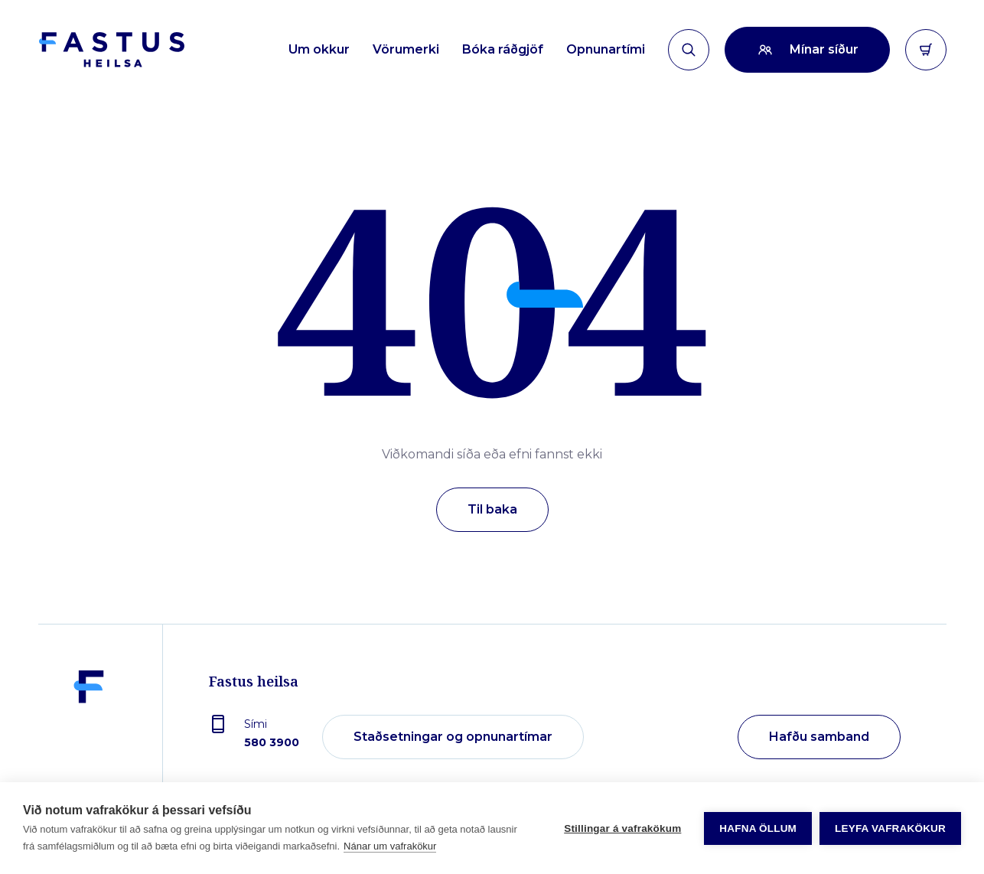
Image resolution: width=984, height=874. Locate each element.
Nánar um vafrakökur (390, 846)
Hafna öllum (758, 828)
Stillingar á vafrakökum (622, 828)
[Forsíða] (111, 50)
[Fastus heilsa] (89, 737)
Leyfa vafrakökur (890, 828)
